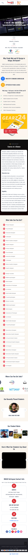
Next (25, 410)
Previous (3, 410)
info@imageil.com (14, 520)
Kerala (19, 18)
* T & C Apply (15, 548)
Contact (9, 18)
